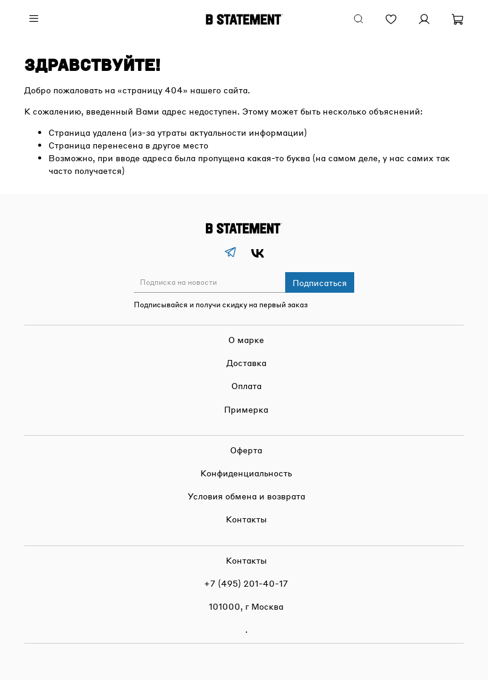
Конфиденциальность (246, 472)
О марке (246, 339)
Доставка (246, 362)
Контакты (246, 518)
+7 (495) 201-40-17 (246, 583)
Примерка (246, 409)
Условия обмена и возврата (246, 495)
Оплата (246, 385)
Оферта (246, 449)
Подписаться (319, 282)
